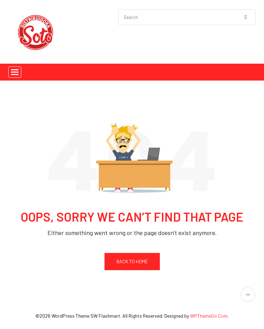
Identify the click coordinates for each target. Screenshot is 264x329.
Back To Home (132, 261)
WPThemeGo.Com (209, 316)
